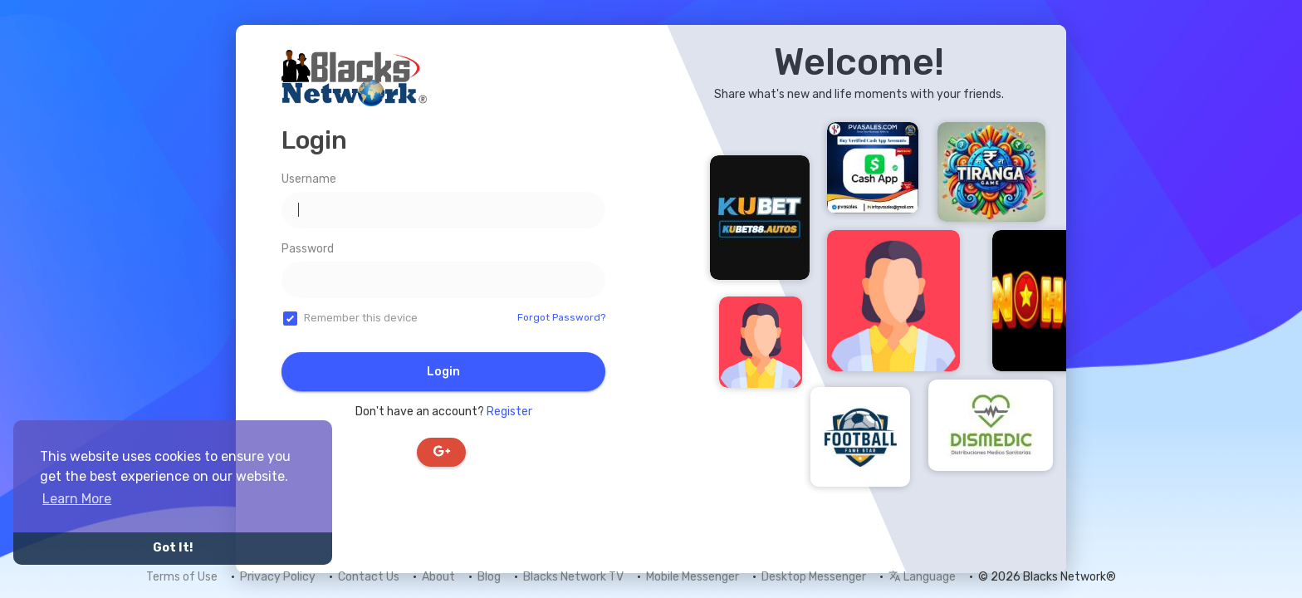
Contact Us (368, 577)
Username (308, 179)
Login (443, 372)
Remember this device (361, 317)
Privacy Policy (278, 577)
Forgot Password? (561, 317)
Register (509, 411)
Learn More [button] (76, 499)
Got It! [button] (173, 548)
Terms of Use (182, 577)
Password (307, 249)
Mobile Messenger (692, 577)
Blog (489, 577)
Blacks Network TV (573, 577)
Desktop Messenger (813, 577)
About (438, 577)
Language (922, 577)
